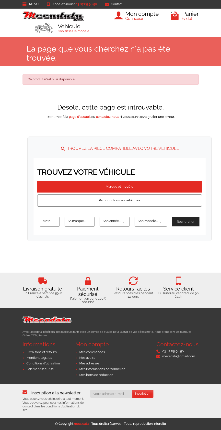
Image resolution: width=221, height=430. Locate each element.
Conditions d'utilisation (43, 363)
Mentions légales (39, 358)
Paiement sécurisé (40, 369)
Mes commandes (92, 352)
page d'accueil (80, 117)
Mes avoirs (87, 358)
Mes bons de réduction (96, 375)
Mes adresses (89, 363)
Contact (113, 4)
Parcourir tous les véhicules (119, 200)
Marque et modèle (119, 186)
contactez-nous (107, 117)
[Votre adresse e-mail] (111, 394)
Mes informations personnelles (102, 369)
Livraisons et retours (41, 352)
